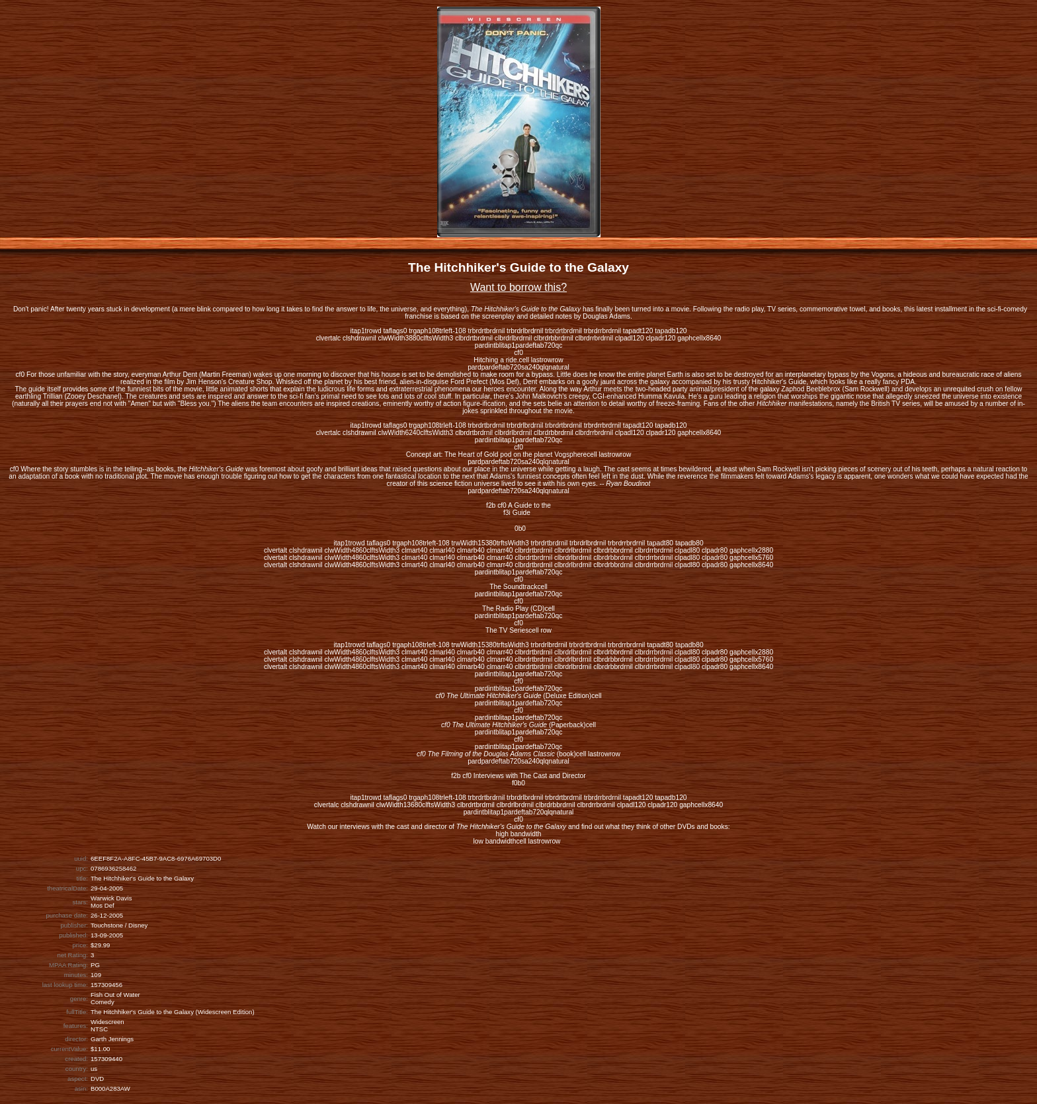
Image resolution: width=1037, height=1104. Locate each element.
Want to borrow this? (518, 287)
